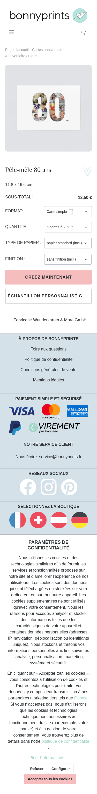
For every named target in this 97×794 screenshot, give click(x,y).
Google (81, 698)
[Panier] (85, 32)
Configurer (60, 769)
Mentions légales (48, 380)
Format (13, 211)
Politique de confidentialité (49, 359)
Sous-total (18, 197)
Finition (14, 259)
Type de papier (22, 242)
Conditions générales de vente (48, 369)
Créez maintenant (48, 277)
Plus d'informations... (48, 758)
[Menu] (12, 32)
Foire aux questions (49, 349)
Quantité (16, 226)
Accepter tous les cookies (50, 779)
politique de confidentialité (65, 741)
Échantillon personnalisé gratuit (50, 296)
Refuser (36, 769)
